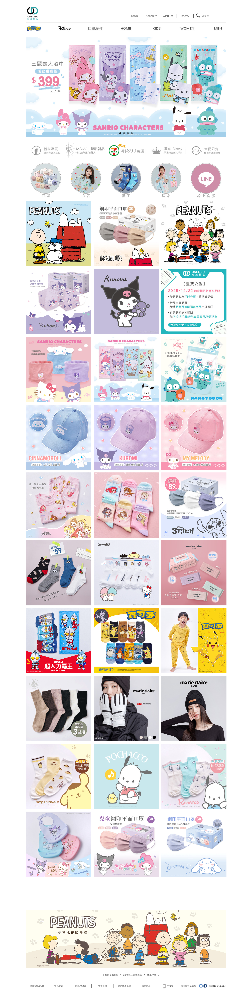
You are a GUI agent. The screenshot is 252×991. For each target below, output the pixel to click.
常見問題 (58, 986)
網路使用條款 (124, 986)
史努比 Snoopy (110, 974)
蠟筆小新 (151, 974)
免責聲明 (102, 986)
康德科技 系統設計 (189, 986)
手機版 (168, 986)
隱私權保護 (80, 986)
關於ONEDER (37, 986)
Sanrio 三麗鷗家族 (132, 974)
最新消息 (146, 986)
